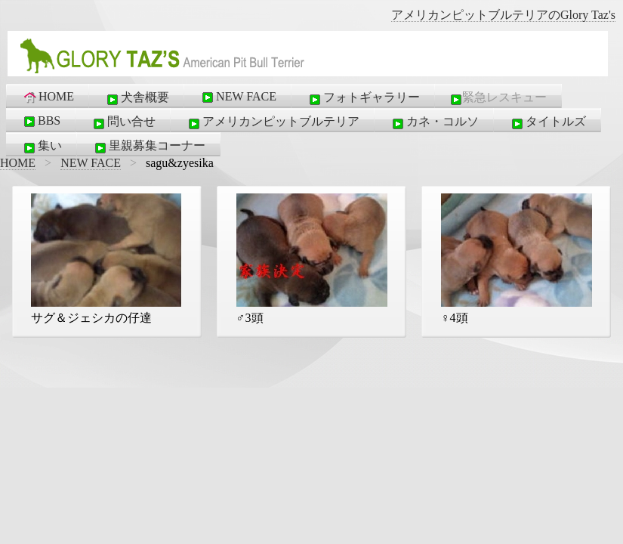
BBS (40, 121)
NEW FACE (237, 97)
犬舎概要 (136, 98)
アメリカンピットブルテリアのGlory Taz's (503, 14)
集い (41, 146)
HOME (48, 97)
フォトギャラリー (363, 98)
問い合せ (123, 122)
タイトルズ (547, 122)
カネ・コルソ (434, 122)
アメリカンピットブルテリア (272, 122)
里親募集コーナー (148, 146)
